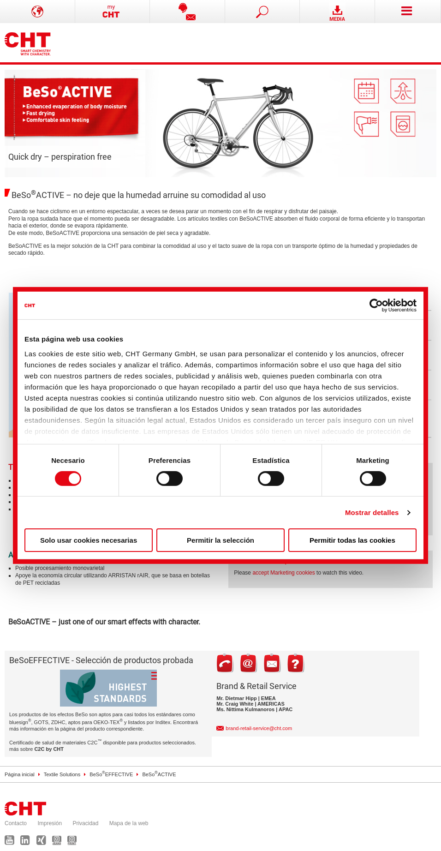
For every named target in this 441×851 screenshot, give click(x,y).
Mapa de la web (129, 823)
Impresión (49, 823)
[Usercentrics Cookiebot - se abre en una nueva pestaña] (376, 305)
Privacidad (85, 823)
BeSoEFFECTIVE (111, 774)
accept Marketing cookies (283, 572)
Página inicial (20, 774)
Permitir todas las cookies (352, 540)
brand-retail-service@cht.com (259, 728)
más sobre (36, 749)
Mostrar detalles (372, 512)
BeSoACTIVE (159, 774)
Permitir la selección (220, 540)
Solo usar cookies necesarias (88, 540)
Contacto (16, 823)
